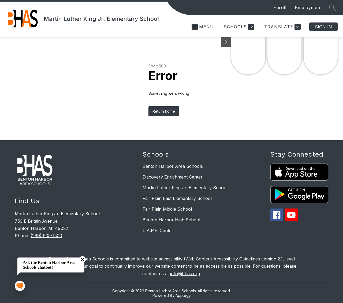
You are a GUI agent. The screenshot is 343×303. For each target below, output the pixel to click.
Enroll (279, 7)
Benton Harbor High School (171, 219)
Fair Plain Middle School (167, 209)
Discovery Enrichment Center (173, 177)
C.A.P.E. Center (158, 230)
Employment (308, 7)
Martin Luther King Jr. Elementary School (185, 187)
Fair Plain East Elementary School (177, 198)
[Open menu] (203, 27)
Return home (163, 111)
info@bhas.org (185, 273)
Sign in (323, 26)
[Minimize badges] (226, 42)
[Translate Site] (282, 27)
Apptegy (183, 295)
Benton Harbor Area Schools (173, 166)
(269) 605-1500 (46, 235)
